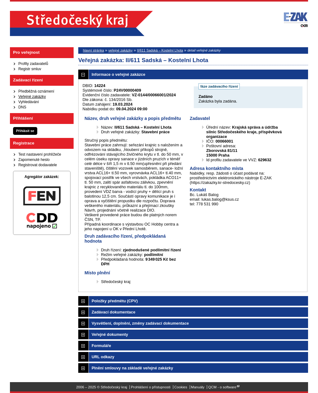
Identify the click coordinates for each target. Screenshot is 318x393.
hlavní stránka (93, 50)
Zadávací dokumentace (113, 312)
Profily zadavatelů (33, 64)
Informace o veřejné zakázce (118, 74)
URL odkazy (103, 356)
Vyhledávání (28, 102)
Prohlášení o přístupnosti (150, 387)
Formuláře (101, 345)
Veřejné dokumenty (110, 334)
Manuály (198, 387)
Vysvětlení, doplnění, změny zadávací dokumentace (140, 323)
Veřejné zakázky (32, 96)
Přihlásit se (25, 131)
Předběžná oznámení (36, 91)
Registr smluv (29, 69)
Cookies (180, 387)
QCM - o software (222, 387)
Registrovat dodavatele (37, 165)
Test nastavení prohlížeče (39, 154)
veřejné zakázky (120, 50)
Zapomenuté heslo (34, 160)
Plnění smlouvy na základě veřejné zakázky (132, 368)
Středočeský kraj (81, 23)
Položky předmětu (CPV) (115, 301)
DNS (22, 107)
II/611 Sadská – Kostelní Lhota (160, 50)
